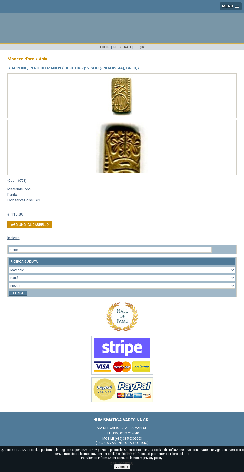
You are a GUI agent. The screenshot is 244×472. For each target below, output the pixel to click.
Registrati (122, 47)
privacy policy (152, 458)
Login (105, 47)
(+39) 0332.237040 (125, 433)
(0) (142, 47)
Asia (43, 58)
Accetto (122, 467)
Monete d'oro (20, 58)
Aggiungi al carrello (30, 225)
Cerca (18, 293)
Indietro (13, 238)
